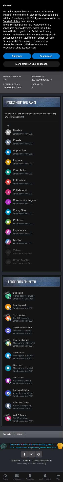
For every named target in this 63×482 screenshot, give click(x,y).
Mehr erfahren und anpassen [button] (31, 475)
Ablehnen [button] (17, 467)
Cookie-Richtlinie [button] (11, 432)
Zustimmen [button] (46, 467)
